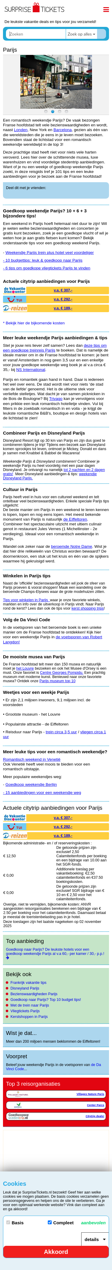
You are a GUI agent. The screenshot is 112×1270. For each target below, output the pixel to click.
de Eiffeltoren (75, 519)
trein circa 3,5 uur (61, 732)
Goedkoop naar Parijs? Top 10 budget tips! (45, 1000)
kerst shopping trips (87, 608)
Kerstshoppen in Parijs (29, 1017)
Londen (20, 130)
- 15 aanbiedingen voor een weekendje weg (42, 792)
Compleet (77, 1222)
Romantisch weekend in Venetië (31, 759)
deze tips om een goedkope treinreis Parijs (55, 347)
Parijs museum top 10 (57, 681)
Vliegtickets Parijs (25, 1011)
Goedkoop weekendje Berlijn (31, 784)
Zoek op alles (79, 33)
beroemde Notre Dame (71, 546)
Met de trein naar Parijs (29, 1005)
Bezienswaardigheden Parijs (33, 994)
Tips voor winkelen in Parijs (26, 600)
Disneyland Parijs (24, 988)
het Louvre (25, 668)
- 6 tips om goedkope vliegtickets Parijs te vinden (46, 268)
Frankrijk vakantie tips (28, 983)
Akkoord (56, 1251)
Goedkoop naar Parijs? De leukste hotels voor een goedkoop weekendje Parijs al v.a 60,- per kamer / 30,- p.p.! (55, 951)
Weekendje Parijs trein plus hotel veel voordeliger (49, 252)
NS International (30, 369)
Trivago (56, 398)
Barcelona (62, 130)
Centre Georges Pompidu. (61, 673)
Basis (15, 1222)
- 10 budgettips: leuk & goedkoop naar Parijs (42, 260)
